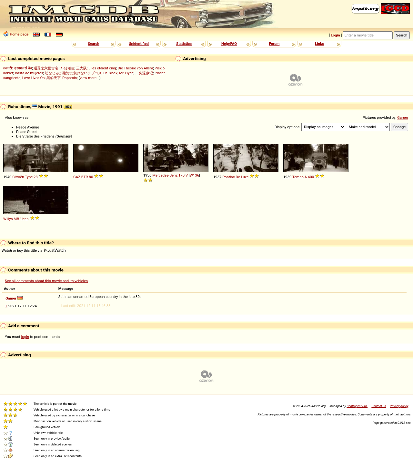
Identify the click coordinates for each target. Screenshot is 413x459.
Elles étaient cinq (102, 68)
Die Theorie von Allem (135, 68)
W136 (194, 175)
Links (319, 43)
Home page (19, 34)
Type (29, 177)
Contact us (378, 406)
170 (181, 175)
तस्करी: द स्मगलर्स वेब (17, 68)
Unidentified (139, 43)
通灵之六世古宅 (46, 68)
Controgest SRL (357, 406)
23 (36, 177)
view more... (89, 78)
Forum (274, 43)
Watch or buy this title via (33, 250)
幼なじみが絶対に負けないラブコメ (73, 73)
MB (16, 219)
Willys (8, 219)
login (25, 336)
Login (335, 35)
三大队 (81, 68)
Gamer (402, 117)
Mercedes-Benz (164, 175)
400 (311, 177)
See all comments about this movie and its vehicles (46, 281)
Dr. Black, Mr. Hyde (118, 73)
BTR (84, 177)
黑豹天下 (53, 78)
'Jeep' (24, 219)
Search (93, 43)
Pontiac (228, 177)
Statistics (184, 43)
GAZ (76, 177)
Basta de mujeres (29, 73)
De (238, 177)
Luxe (245, 177)
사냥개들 (67, 68)
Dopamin (69, 78)
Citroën (18, 177)
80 (91, 177)
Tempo (298, 177)
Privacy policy (399, 406)
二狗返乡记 (144, 73)
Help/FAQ (229, 43)
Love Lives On (33, 78)
